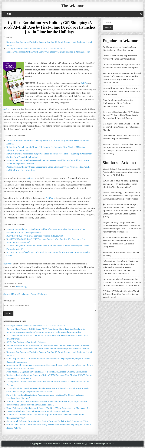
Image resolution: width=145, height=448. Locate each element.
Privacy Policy (79, 444)
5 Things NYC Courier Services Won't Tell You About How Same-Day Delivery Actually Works (122, 294)
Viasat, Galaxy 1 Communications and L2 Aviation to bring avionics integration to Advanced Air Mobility (122, 172)
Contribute (66, 444)
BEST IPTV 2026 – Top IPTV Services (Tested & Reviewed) (34, 236)
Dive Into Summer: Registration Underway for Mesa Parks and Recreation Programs (118, 103)
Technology (21, 287)
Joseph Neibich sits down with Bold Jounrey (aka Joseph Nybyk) (37, 411)
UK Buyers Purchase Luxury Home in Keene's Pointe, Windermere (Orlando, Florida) (121, 127)
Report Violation (39, 294)
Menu (9, 13)
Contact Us (109, 444)
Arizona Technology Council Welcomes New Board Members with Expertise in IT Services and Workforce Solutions (121, 195)
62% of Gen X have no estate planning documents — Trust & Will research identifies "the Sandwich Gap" (120, 184)
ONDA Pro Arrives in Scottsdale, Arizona (26, 342)
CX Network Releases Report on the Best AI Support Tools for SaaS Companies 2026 (47, 421)
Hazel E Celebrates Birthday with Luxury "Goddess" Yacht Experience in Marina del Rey (48, 52)
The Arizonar (72, 5)
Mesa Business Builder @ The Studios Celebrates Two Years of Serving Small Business (47, 345)
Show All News (10, 294)
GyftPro (84, 83)
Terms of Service (95, 444)
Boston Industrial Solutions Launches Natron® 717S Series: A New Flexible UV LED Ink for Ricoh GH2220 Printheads (122, 282)
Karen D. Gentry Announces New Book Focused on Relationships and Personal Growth (47, 349)
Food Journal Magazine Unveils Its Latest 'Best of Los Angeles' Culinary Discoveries (46, 372)
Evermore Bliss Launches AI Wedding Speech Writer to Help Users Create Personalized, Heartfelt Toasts (121, 115)
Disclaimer (24, 294)
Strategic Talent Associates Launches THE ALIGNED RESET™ (35, 48)
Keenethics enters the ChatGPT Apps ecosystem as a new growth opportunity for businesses (122, 91)
